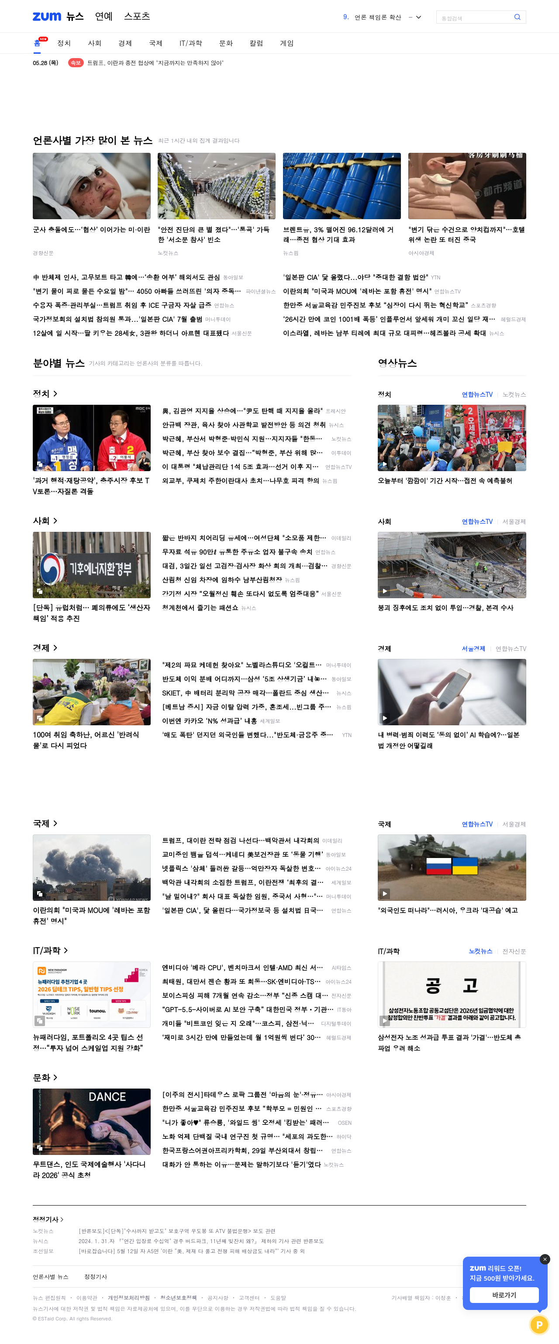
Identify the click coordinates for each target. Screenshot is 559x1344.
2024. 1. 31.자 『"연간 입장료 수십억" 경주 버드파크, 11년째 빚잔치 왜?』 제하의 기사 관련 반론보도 (201, 1240)
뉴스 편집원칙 (49, 1297)
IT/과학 (190, 43)
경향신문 (43, 252)
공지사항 (217, 1297)
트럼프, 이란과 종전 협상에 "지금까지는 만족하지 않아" (155, 63)
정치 (64, 43)
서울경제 (514, 521)
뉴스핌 (291, 252)
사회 (95, 43)
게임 (287, 43)
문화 (226, 43)
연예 (104, 16)
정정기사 (45, 1219)
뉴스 (75, 16)
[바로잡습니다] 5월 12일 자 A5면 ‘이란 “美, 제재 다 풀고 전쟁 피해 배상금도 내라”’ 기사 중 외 (192, 1250)
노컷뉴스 (168, 252)
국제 (156, 43)
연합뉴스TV (477, 394)
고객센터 (249, 1297)
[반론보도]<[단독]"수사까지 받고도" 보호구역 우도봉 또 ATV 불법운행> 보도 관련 (177, 1230)
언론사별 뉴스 (51, 1276)
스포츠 (137, 16)
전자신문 (514, 951)
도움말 (278, 1297)
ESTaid (46, 1318)
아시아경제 (421, 252)
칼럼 (256, 43)
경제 (125, 43)
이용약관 (86, 1297)
